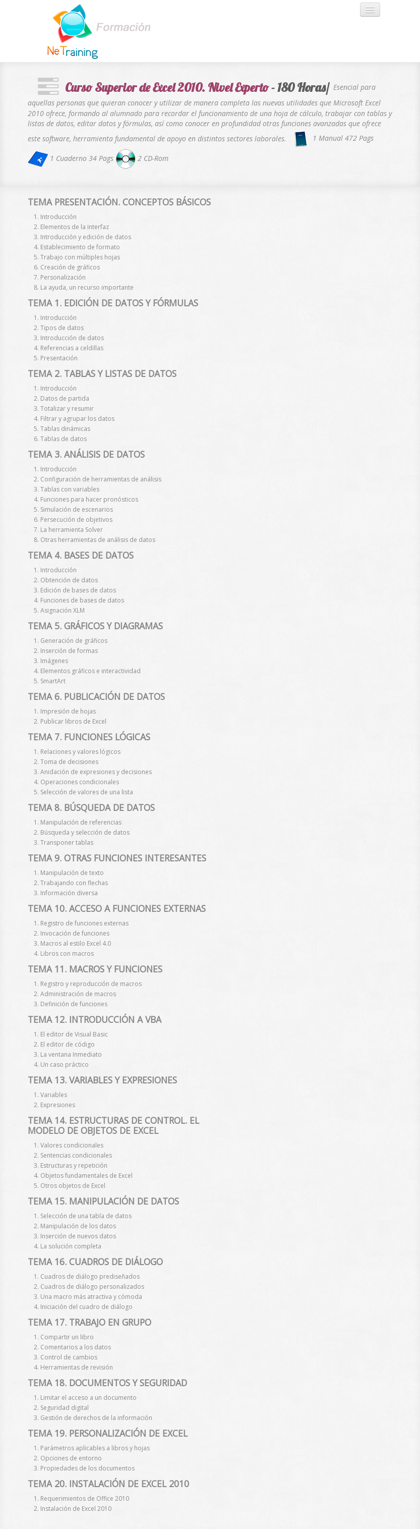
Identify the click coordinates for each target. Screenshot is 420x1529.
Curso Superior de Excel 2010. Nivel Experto (167, 87)
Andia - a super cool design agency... (105, 31)
